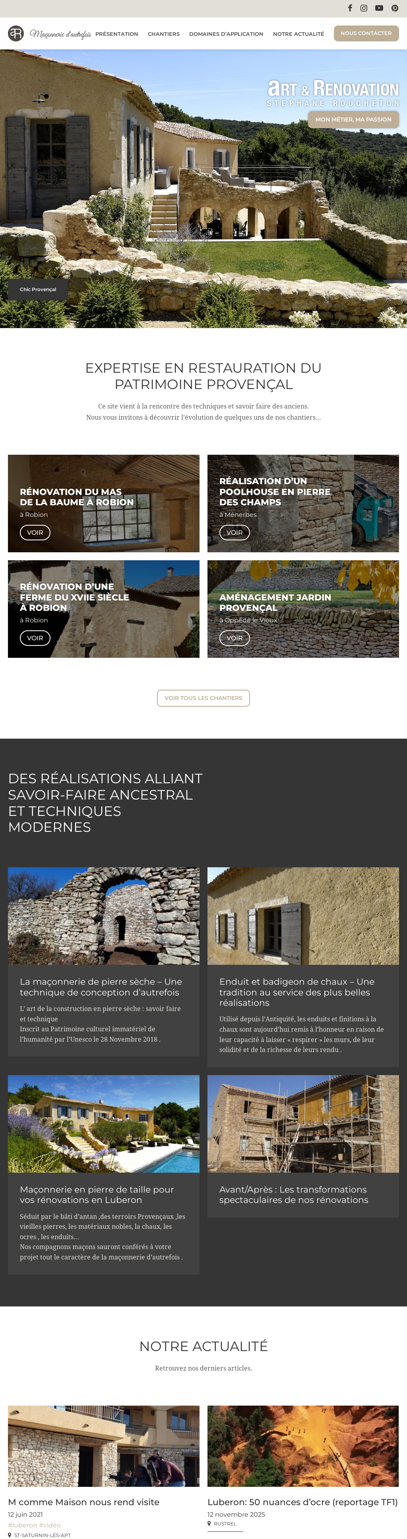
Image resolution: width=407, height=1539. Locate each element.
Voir (35, 532)
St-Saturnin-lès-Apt (42, 1535)
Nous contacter (366, 33)
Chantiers (164, 34)
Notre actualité (298, 34)
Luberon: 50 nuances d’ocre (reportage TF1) (302, 1501)
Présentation (116, 34)
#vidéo (50, 1525)
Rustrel (225, 1523)
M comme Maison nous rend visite (83, 1501)
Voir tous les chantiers (203, 698)
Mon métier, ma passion (353, 119)
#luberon (22, 1525)
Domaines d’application (226, 34)
